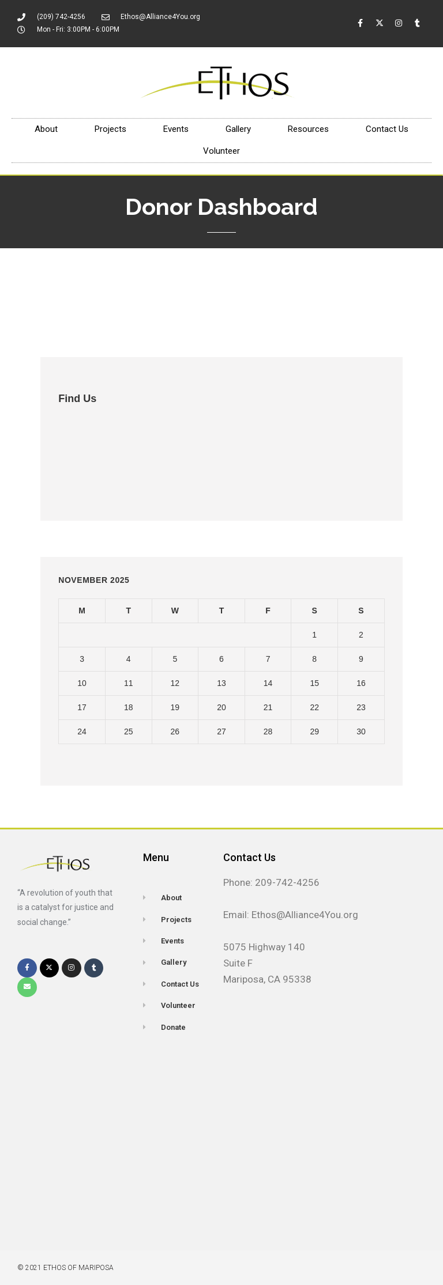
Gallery (238, 129)
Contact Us (387, 129)
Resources (308, 129)
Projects (110, 129)
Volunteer (221, 151)
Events (176, 129)
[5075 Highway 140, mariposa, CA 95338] (64, 1136)
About (46, 129)
